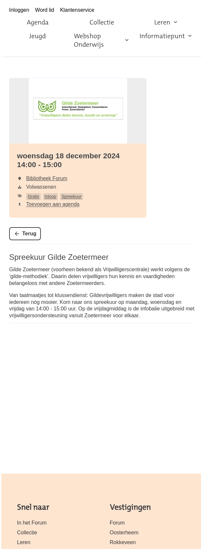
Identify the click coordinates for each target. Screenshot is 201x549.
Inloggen (19, 10)
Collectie (102, 22)
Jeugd (37, 36)
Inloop (50, 196)
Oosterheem (124, 532)
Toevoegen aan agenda (52, 204)
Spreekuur (72, 196)
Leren (162, 22)
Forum (117, 522)
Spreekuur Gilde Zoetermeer (59, 257)
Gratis (33, 196)
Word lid (44, 10)
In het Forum (32, 522)
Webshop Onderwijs (89, 40)
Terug (29, 233)
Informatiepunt (162, 36)
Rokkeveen (123, 542)
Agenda (38, 22)
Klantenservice (77, 10)
